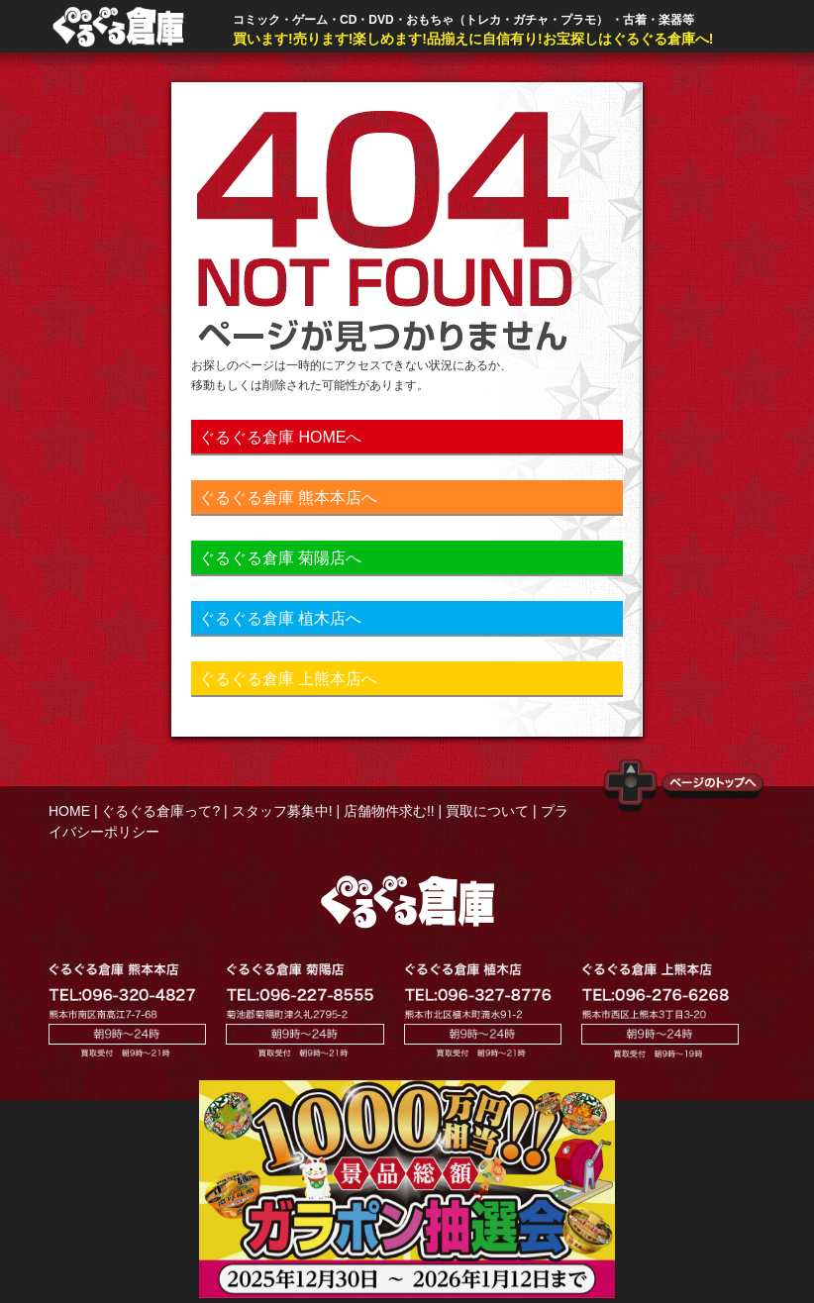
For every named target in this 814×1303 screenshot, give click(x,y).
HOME (69, 811)
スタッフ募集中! (282, 811)
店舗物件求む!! (389, 811)
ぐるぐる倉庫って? (160, 811)
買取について (487, 811)
